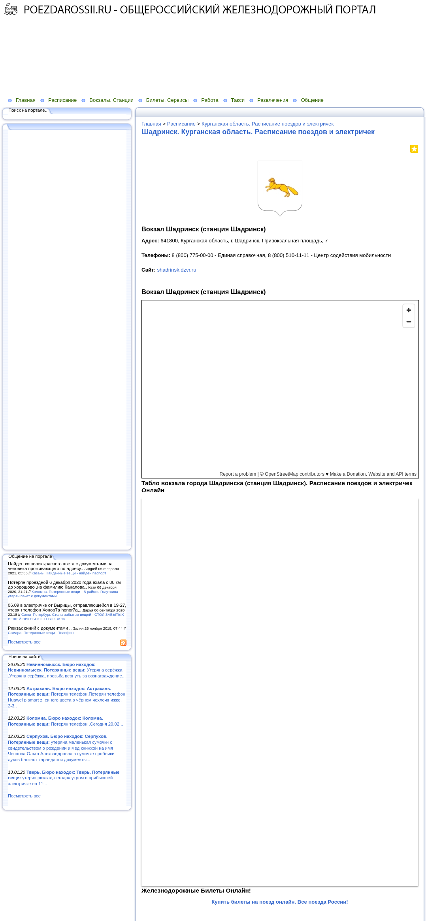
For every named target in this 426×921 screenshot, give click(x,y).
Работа (209, 100)
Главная (26, 100)
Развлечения (272, 100)
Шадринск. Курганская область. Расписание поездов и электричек (258, 132)
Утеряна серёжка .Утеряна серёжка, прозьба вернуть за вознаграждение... (67, 670)
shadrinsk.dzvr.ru (176, 270)
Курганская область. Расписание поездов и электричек (268, 124)
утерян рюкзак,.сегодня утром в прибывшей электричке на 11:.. (63, 778)
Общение (312, 100)
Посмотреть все (24, 642)
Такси (238, 100)
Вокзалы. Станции (111, 100)
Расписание (62, 100)
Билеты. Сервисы (167, 100)
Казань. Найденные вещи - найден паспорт (69, 573)
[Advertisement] (191, 44)
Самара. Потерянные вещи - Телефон (41, 632)
